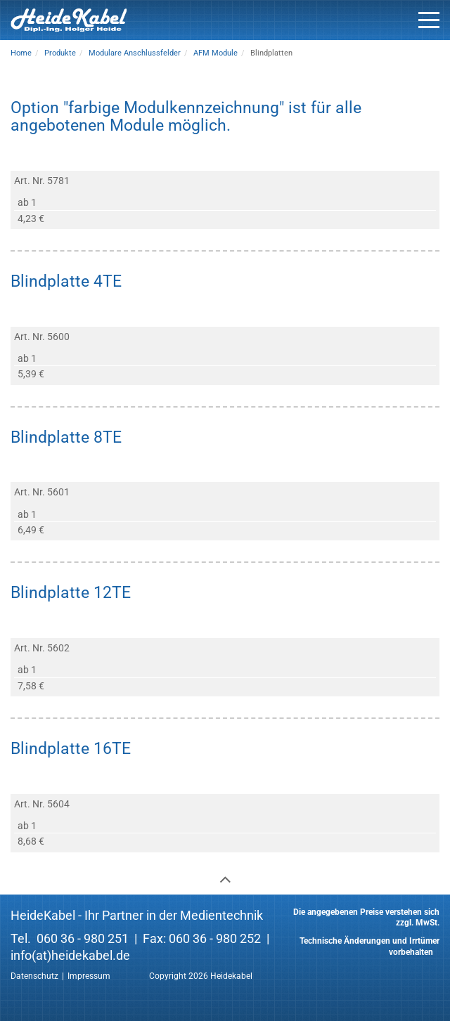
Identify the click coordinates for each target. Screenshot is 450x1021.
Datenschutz (34, 976)
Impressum (89, 976)
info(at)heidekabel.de (70, 955)
